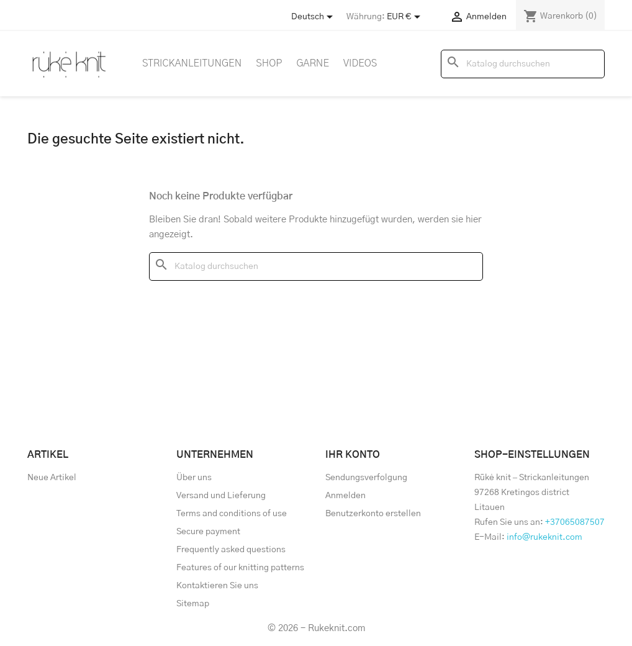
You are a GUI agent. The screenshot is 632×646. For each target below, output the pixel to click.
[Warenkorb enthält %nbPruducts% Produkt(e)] (560, 16)
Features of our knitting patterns (240, 567)
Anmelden (345, 495)
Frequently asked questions (231, 549)
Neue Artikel (51, 477)
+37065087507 (575, 522)
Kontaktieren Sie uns (217, 585)
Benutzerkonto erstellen (373, 513)
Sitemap (192, 603)
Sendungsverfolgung (366, 477)
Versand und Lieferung (221, 495)
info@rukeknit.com (544, 537)
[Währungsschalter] (406, 16)
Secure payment (208, 531)
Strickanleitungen (192, 63)
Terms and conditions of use (231, 513)
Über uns (194, 477)
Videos (360, 63)
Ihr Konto (352, 455)
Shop (269, 63)
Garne (312, 63)
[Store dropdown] (314, 16)
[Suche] (523, 64)
